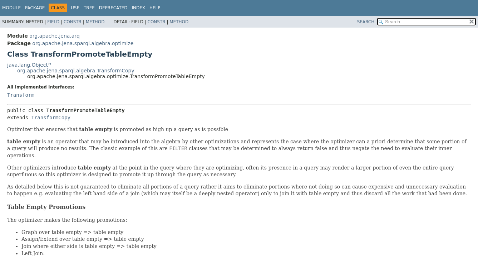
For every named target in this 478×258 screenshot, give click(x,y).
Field (53, 21)
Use (75, 7)
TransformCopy (50, 117)
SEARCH (366, 21)
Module (11, 7)
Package (35, 7)
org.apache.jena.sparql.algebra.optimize (82, 43)
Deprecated (113, 7)
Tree (89, 7)
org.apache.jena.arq (54, 36)
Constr (73, 21)
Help (155, 7)
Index (139, 7)
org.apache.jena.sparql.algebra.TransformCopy (75, 70)
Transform (20, 95)
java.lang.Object (27, 65)
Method (95, 21)
